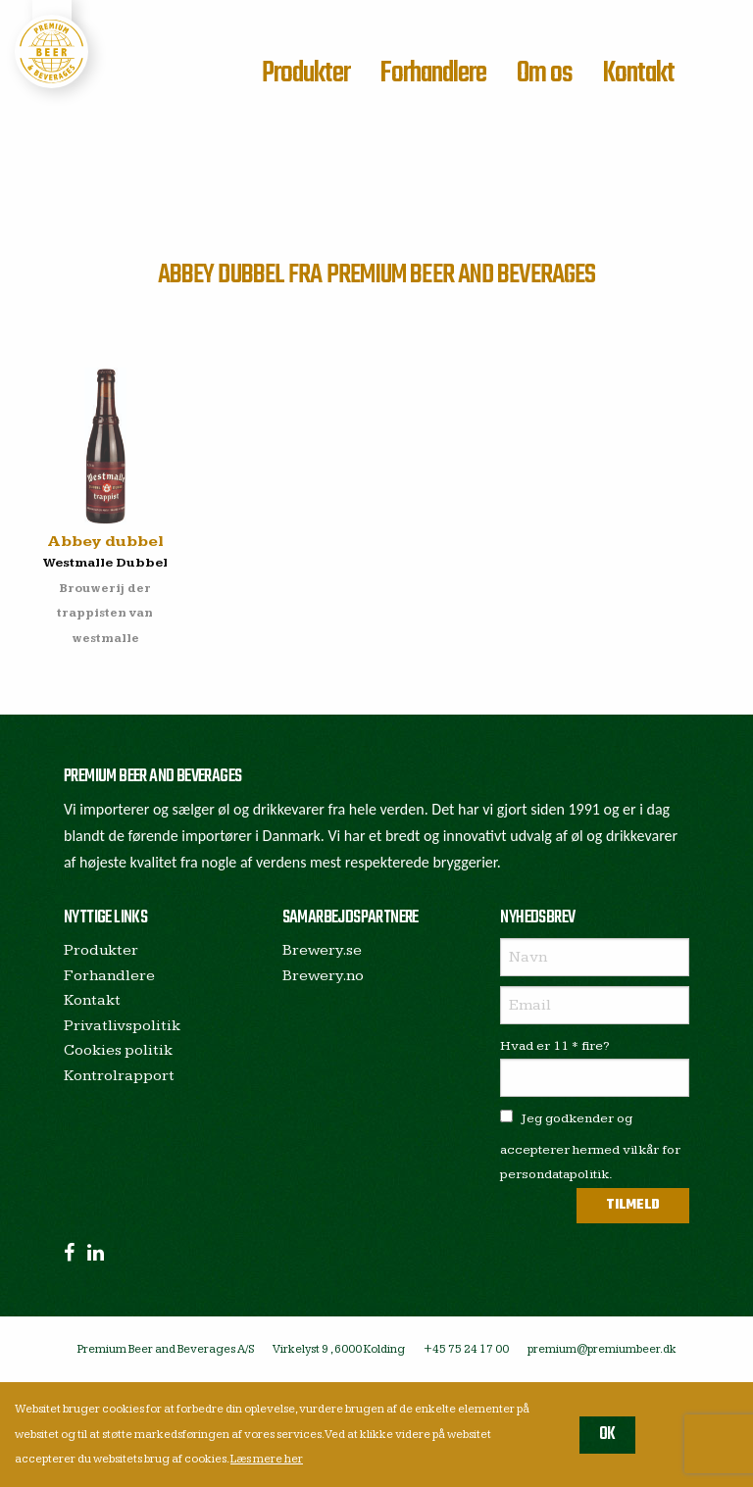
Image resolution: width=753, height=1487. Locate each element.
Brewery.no (323, 976)
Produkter (306, 73)
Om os (545, 73)
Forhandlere (432, 73)
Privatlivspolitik (122, 1025)
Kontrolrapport (119, 1075)
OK (607, 1434)
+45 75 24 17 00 (466, 1349)
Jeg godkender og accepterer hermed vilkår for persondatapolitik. (590, 1146)
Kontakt (638, 73)
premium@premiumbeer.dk (602, 1349)
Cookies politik (118, 1050)
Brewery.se (322, 950)
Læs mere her (266, 1459)
